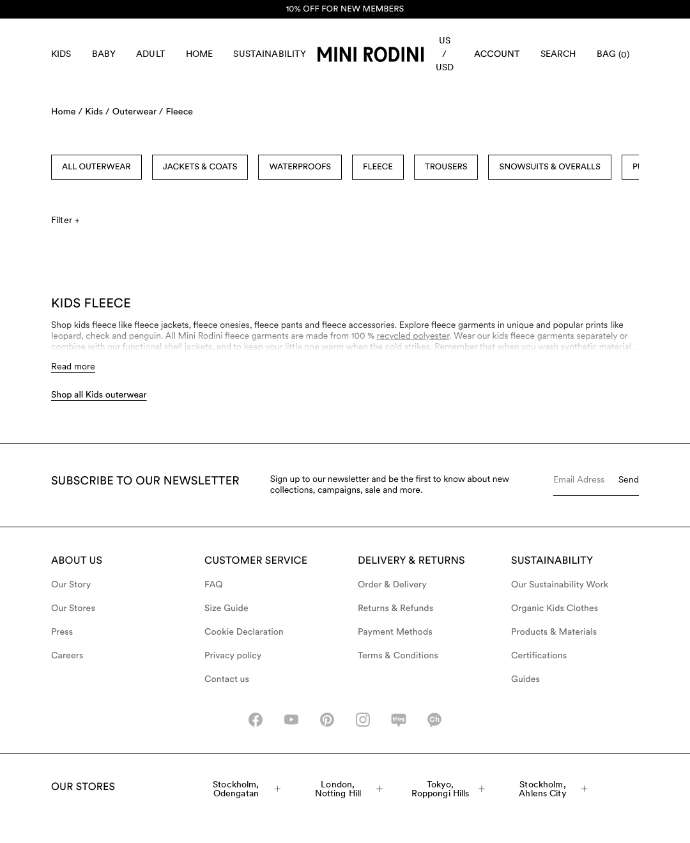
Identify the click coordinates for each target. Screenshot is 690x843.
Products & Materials (554, 632)
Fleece (179, 112)
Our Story (71, 585)
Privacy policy (233, 656)
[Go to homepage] (370, 54)
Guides (525, 679)
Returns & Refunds (395, 608)
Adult (150, 54)
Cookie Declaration (244, 632)
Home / (66, 112)
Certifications (539, 656)
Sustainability (269, 54)
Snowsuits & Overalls (550, 167)
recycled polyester (413, 336)
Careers (67, 656)
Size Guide (226, 608)
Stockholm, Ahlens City (553, 788)
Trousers (446, 167)
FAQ (213, 585)
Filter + (65, 220)
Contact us (226, 679)
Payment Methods (395, 632)
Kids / (97, 112)
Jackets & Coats (200, 167)
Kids (61, 54)
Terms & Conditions (398, 656)
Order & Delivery (392, 585)
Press (62, 632)
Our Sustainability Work (559, 585)
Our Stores (73, 608)
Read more (73, 366)
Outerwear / (138, 112)
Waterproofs (300, 167)
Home (199, 54)
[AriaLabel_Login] (497, 54)
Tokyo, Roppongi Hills (448, 788)
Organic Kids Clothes (554, 608)
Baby (104, 54)
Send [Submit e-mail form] (628, 479)
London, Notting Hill (349, 788)
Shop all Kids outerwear (99, 395)
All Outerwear (96, 167)
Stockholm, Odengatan (246, 788)
